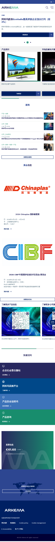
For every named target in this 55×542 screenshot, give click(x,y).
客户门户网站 (19, 530)
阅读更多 (38, 34)
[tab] (24, 42)
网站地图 (4, 524)
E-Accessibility (7, 530)
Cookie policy (23, 524)
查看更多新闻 (28, 157)
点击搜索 (28, 492)
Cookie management (39, 524)
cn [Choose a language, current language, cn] (51, 2)
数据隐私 (13, 524)
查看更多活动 (28, 299)
